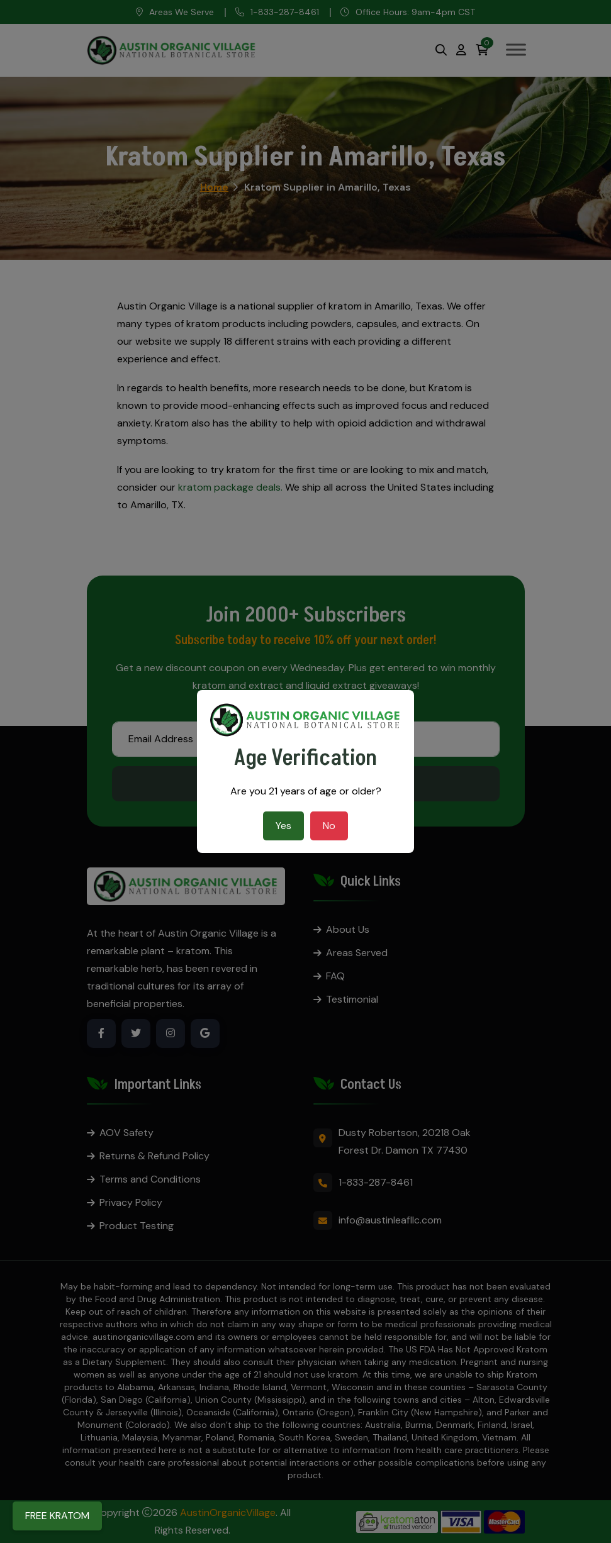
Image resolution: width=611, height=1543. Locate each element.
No (329, 825)
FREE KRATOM (57, 1515)
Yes (283, 825)
